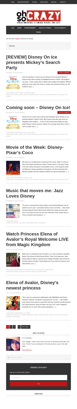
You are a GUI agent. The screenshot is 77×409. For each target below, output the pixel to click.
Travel (33, 269)
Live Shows (27, 92)
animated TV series (20, 315)
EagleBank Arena (33, 94)
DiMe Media (30, 315)
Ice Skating (61, 94)
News (33, 92)
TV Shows (27, 313)
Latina (61, 315)
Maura (66, 315)
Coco (26, 179)
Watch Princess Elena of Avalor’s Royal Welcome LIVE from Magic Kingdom (37, 239)
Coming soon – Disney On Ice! (38, 107)
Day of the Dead (33, 179)
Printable (9, 316)
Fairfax (41, 94)
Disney (16, 94)
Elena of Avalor (24, 271)
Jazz (20, 223)
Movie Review (60, 179)
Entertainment (18, 92)
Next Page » (25, 327)
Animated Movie (19, 179)
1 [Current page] (8, 327)
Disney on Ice (23, 94)
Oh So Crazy (38, 17)
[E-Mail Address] (38, 377)
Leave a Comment (64, 72)
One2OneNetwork (32, 223)
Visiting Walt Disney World (44, 269)
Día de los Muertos (50, 179)
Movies (26, 177)
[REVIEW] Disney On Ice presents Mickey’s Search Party (33, 62)
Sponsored (41, 223)
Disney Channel (43, 315)
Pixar (66, 179)
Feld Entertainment (51, 94)
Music (16, 221)
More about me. (27, 350)
